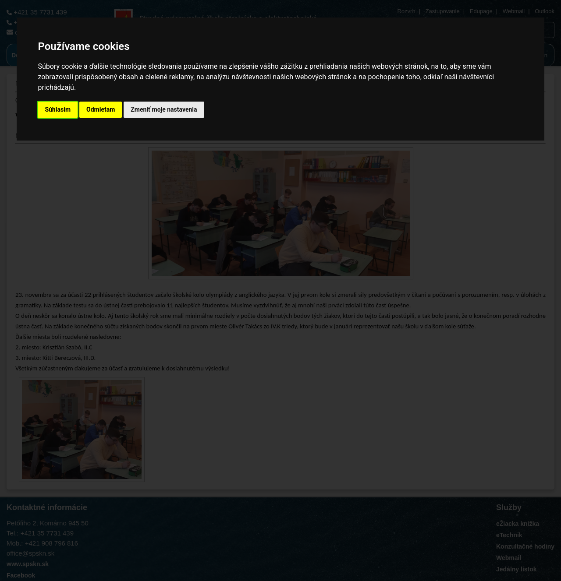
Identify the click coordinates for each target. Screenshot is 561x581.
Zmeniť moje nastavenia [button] (164, 109)
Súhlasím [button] (58, 109)
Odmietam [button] (100, 109)
